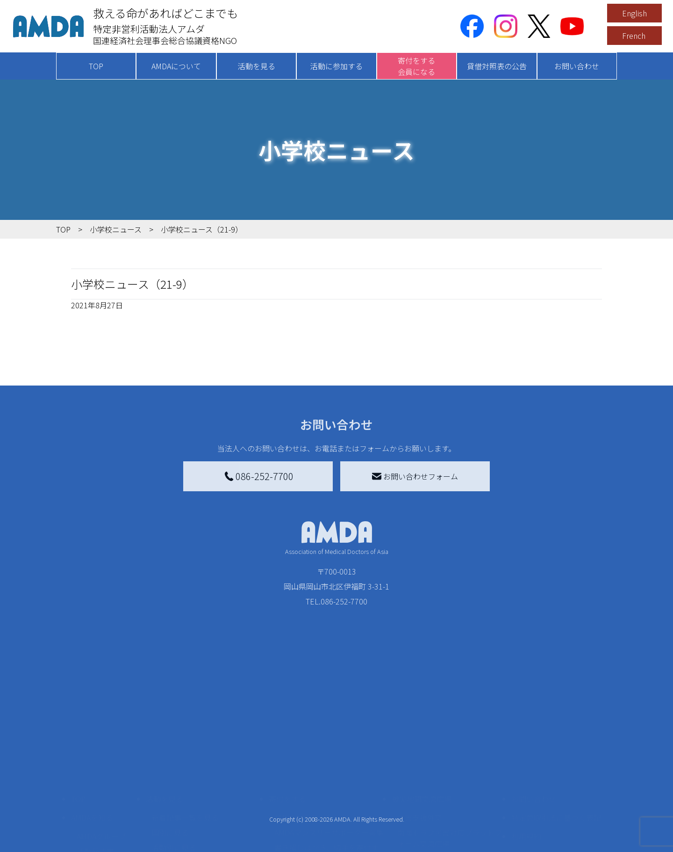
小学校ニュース (103, 798)
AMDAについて (176, 66)
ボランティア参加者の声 (192, 832)
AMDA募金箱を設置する (314, 806)
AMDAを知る (92, 750)
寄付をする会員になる (416, 66)
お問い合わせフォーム (415, 476)
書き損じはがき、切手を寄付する (326, 785)
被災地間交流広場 (421, 731)
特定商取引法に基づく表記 (556, 750)
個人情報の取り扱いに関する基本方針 (556, 793)
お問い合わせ (576, 66)
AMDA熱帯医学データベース (105, 834)
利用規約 (526, 768)
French (633, 35)
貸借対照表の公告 (497, 66)
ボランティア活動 (181, 817)
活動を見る (256, 66)
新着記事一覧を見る (185, 750)
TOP (96, 66)
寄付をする (287, 731)
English (634, 13)
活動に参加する (336, 66)
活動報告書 (95, 783)
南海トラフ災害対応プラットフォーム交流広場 (449, 770)
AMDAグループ (101, 768)
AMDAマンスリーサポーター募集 (329, 765)
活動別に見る (173, 780)
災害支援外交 (419, 750)
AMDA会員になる (302, 750)
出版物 (88, 813)
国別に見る (170, 765)
